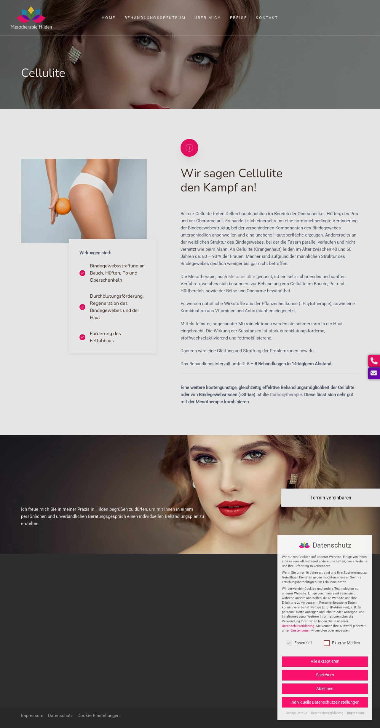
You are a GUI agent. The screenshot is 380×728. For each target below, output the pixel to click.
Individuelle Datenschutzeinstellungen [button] (325, 702)
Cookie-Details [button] (297, 713)
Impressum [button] (355, 713)
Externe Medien (342, 643)
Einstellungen (300, 630)
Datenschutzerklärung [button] (327, 713)
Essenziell (299, 643)
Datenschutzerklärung (298, 626)
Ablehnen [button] (324, 688)
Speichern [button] (325, 675)
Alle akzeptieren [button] (325, 661)
